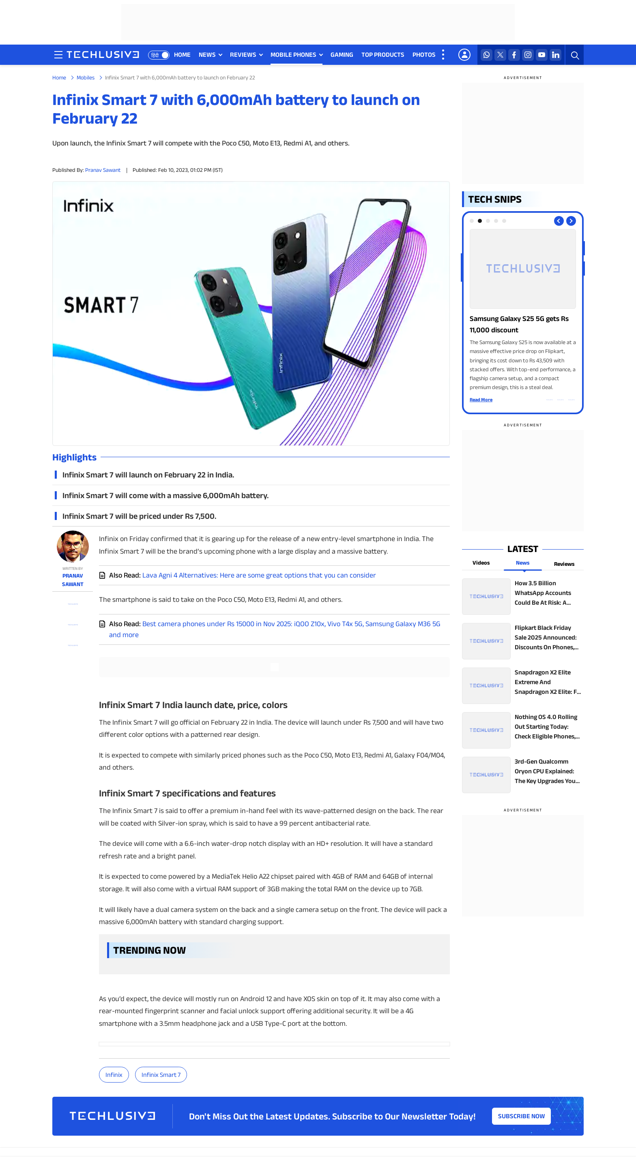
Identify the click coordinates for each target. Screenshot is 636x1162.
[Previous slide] (559, 221)
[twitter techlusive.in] (500, 55)
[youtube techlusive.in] (542, 55)
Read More (481, 399)
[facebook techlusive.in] (514, 55)
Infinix (113, 1074)
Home (59, 77)
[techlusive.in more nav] (444, 55)
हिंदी (155, 55)
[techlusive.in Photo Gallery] (523, 310)
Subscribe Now (521, 1116)
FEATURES (614, 54)
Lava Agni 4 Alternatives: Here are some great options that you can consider (259, 575)
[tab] (472, 221)
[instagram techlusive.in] (528, 55)
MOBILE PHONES (293, 54)
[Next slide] (571, 221)
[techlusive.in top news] (523, 596)
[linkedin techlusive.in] (555, 55)
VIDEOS (454, 54)
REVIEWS (243, 54)
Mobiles (86, 77)
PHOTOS (424, 54)
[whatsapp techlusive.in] (486, 55)
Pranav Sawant (103, 170)
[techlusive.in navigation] (58, 55)
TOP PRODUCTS (382, 54)
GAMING (342, 54)
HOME (182, 54)
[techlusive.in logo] (103, 55)
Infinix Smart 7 (161, 1074)
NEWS (207, 54)
